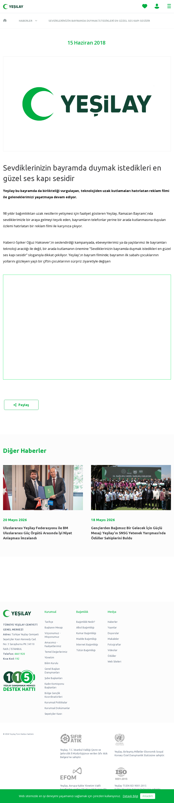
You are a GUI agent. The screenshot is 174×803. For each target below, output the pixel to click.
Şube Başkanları (53, 678)
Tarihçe (49, 622)
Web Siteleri (114, 661)
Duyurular (113, 633)
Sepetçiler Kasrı (53, 713)
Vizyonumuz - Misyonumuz (52, 635)
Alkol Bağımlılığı (85, 627)
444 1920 (19, 654)
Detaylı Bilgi (130, 796)
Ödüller (112, 656)
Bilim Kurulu (51, 663)
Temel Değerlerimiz (56, 652)
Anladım (147, 796)
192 (17, 658)
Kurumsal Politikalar (56, 702)
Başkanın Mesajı (54, 627)
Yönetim (49, 657)
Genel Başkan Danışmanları (52, 671)
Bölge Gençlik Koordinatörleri (53, 695)
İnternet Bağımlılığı (87, 644)
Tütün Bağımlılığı (86, 650)
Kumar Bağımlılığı (86, 633)
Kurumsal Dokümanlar (57, 708)
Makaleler (113, 639)
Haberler (25, 20)
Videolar (112, 650)
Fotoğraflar (114, 644)
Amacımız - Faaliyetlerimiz (53, 644)
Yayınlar (112, 627)
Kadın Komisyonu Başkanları (54, 685)
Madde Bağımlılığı (86, 639)
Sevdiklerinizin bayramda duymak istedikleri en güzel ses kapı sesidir (99, 20)
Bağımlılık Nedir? (85, 622)
